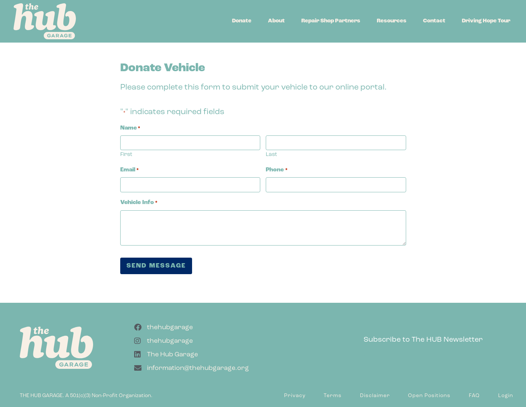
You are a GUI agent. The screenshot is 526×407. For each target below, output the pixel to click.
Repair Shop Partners (330, 21)
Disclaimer (375, 396)
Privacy (295, 396)
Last (271, 154)
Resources (392, 21)
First (126, 154)
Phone (276, 170)
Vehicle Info (139, 203)
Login (505, 396)
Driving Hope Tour (486, 21)
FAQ (474, 396)
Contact (434, 21)
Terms (333, 396)
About (276, 21)
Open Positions (429, 396)
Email (129, 170)
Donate (241, 21)
